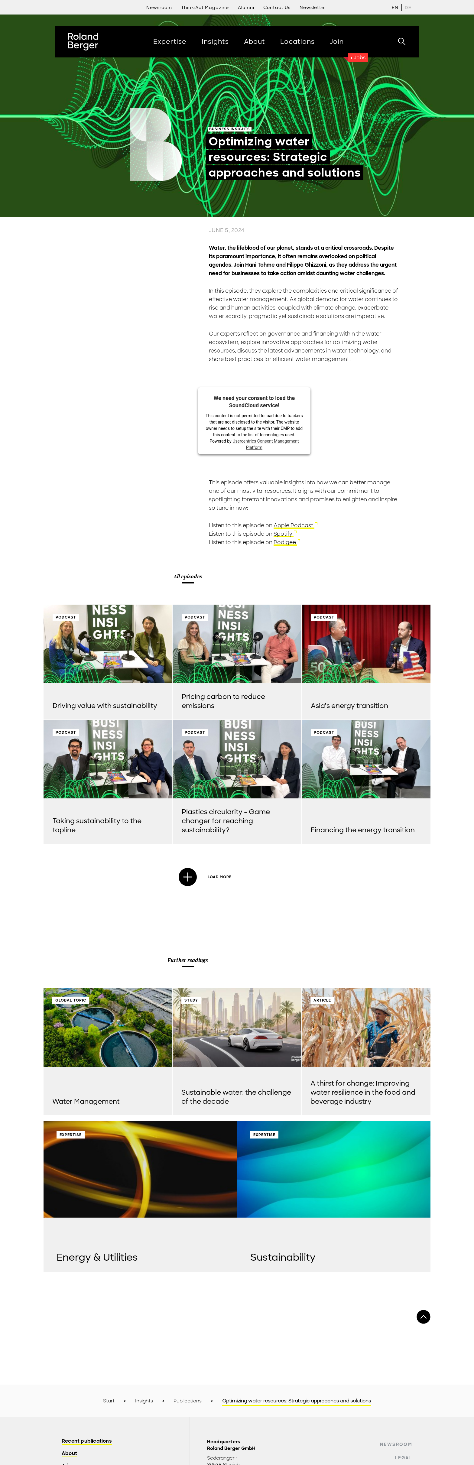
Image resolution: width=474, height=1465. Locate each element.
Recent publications (87, 1441)
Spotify (284, 534)
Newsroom (396, 1444)
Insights (144, 1401)
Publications (188, 1401)
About (69, 1454)
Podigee (285, 542)
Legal (403, 1457)
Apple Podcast (294, 525)
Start (109, 1401)
